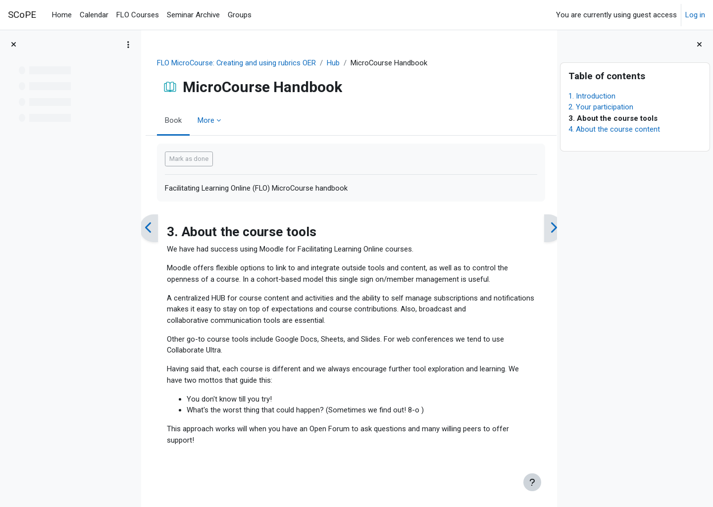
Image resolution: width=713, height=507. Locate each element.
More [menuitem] (209, 120)
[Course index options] (128, 44)
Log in (695, 14)
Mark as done (192, 159)
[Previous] (152, 229)
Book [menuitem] (176, 120)
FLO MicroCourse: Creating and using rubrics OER (240, 62)
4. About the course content (614, 129)
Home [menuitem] (62, 14)
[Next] (546, 229)
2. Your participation (600, 106)
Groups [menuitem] (240, 14)
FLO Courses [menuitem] (137, 14)
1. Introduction (591, 96)
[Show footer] (532, 482)
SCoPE (22, 14)
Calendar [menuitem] (94, 14)
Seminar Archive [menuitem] (193, 14)
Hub (338, 62)
